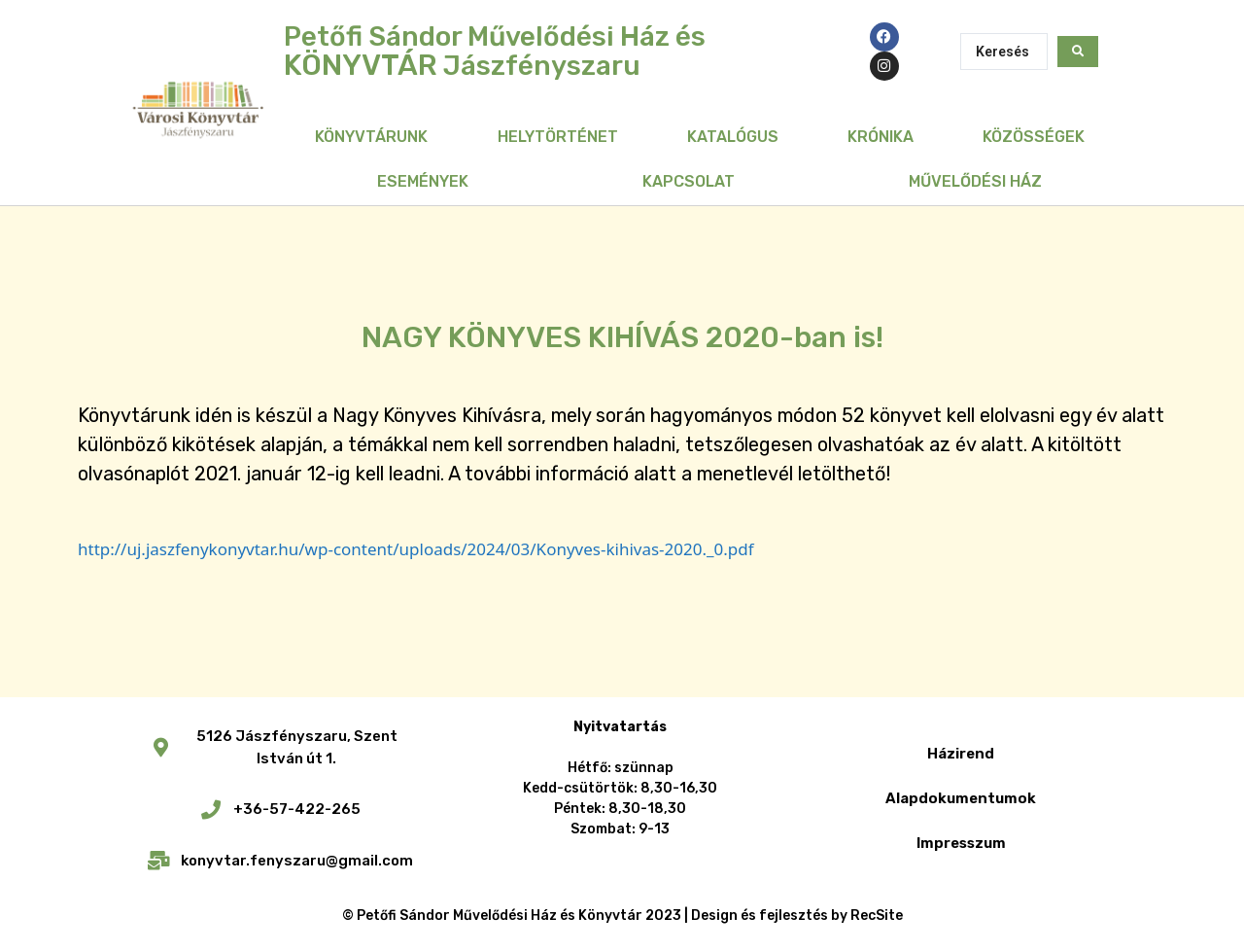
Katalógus (732, 136)
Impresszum (961, 843)
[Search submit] (1077, 51)
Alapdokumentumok (960, 798)
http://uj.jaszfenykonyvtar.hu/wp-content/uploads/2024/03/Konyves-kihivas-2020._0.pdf (416, 549)
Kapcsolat (688, 181)
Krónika (880, 136)
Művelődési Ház (975, 181)
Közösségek (1034, 136)
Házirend (960, 753)
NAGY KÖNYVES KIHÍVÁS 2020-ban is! (622, 337)
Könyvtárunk (371, 136)
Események (422, 181)
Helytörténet (558, 136)
